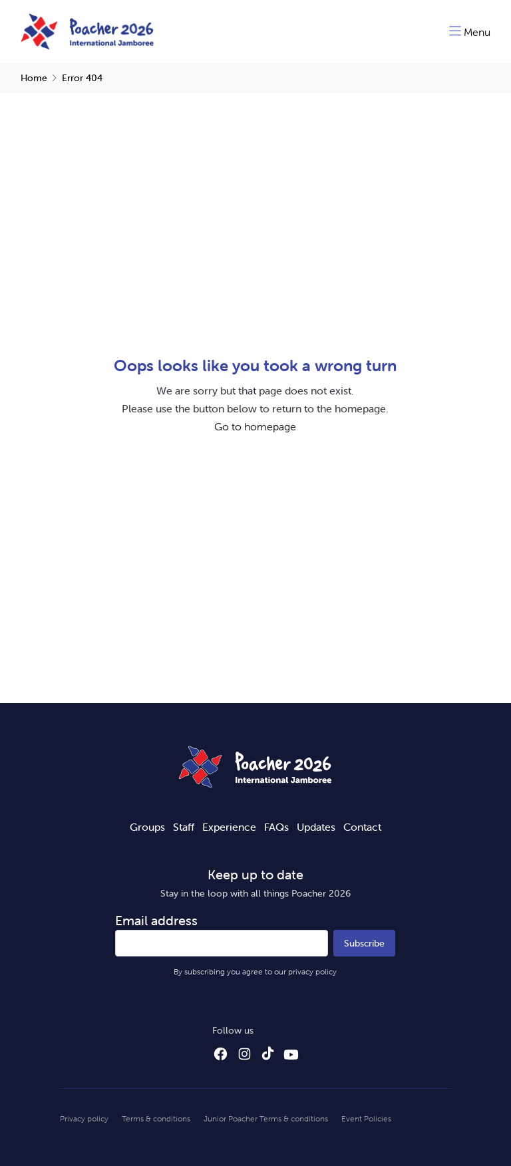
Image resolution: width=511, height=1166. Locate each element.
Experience (229, 826)
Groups (147, 826)
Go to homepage (255, 426)
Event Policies (366, 1118)
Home (34, 77)
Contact (362, 826)
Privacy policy (84, 1118)
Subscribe (364, 943)
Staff (183, 826)
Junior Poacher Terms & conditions (266, 1118)
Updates (316, 826)
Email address (156, 920)
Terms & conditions (156, 1118)
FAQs (276, 826)
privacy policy (312, 971)
